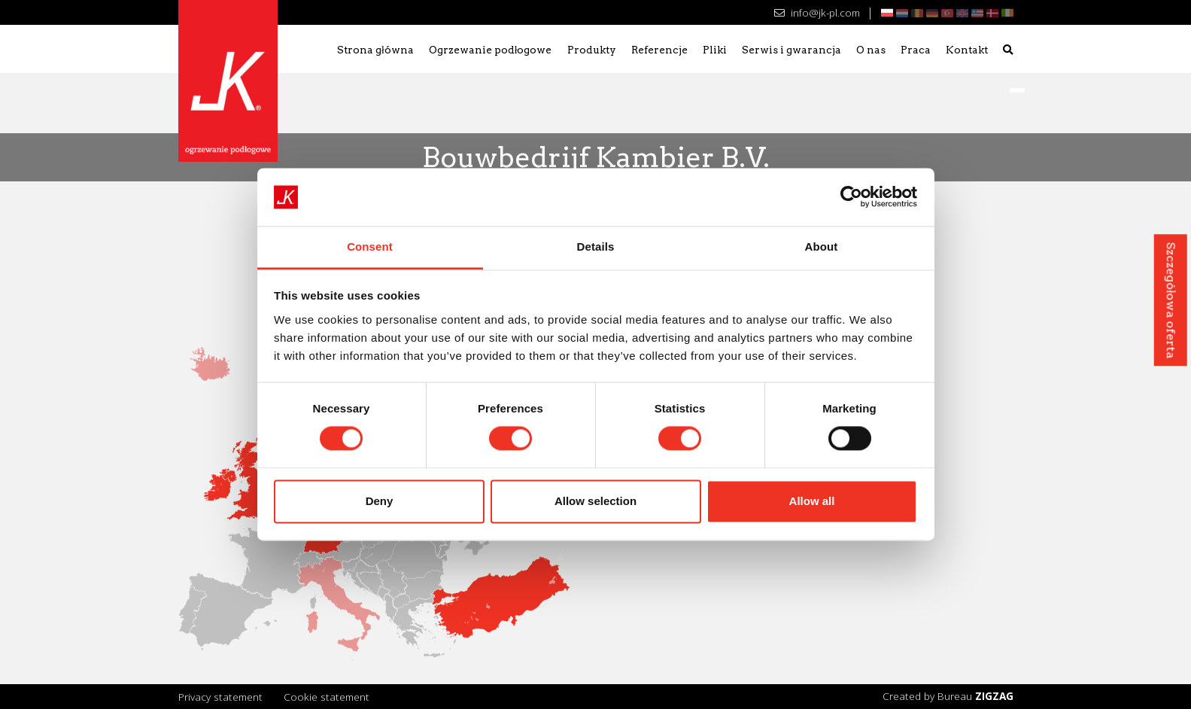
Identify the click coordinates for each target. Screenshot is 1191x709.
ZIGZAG (994, 696)
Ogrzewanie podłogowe (490, 50)
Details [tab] (596, 246)
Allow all (812, 500)
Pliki (715, 50)
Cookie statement (326, 696)
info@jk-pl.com (816, 12)
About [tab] (821, 246)
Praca (916, 50)
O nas (871, 50)
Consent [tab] (370, 246)
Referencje (659, 50)
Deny (379, 500)
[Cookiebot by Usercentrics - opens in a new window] (851, 197)
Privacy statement (220, 696)
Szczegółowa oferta (1170, 300)
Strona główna (375, 50)
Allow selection (595, 500)
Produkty (591, 50)
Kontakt (967, 50)
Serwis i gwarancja (791, 50)
